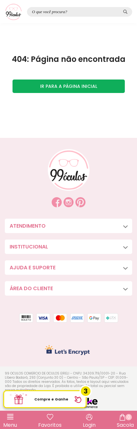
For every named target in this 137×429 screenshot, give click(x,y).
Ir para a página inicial (68, 86)
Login (89, 425)
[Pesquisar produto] (125, 12)
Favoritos (50, 425)
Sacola (125, 421)
